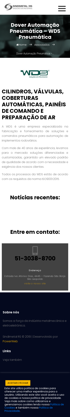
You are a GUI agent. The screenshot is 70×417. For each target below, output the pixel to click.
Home (21, 45)
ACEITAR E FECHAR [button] (18, 383)
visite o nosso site (35, 283)
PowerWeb (10, 341)
